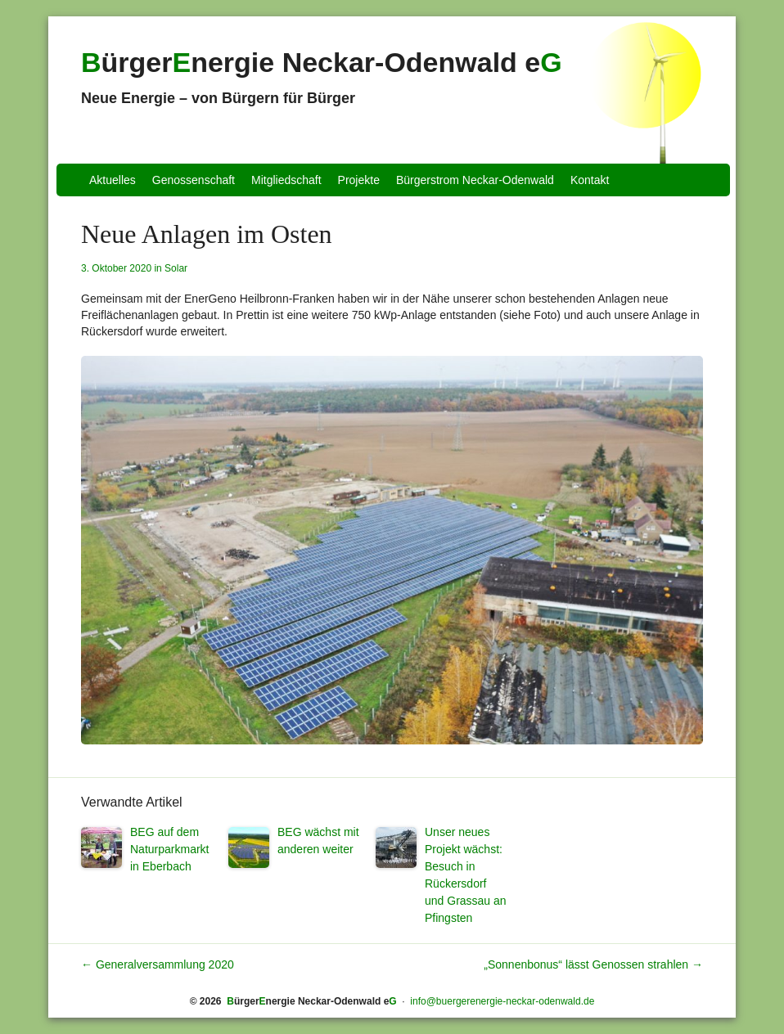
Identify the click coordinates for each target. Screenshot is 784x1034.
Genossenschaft (193, 180)
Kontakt (589, 180)
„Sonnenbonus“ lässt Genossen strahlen (593, 964)
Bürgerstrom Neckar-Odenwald (475, 180)
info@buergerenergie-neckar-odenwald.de (502, 1001)
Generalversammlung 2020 (157, 964)
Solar (175, 268)
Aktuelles (112, 180)
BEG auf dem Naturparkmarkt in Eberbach (169, 849)
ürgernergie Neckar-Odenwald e (321, 62)
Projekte (359, 180)
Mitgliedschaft (286, 180)
